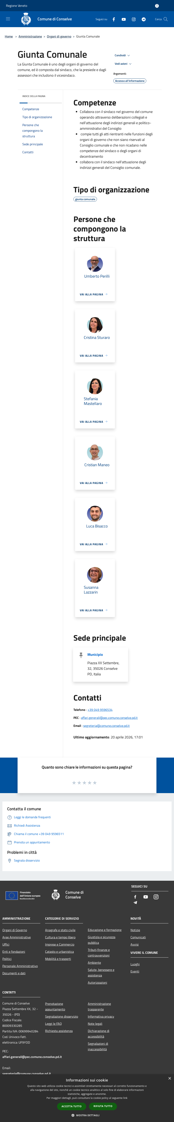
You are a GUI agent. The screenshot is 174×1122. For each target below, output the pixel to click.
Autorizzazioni (97, 982)
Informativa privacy (101, 1016)
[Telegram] (142, 19)
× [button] (169, 1078)
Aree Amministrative (16, 937)
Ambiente (94, 962)
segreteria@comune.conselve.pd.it (106, 725)
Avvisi (134, 944)
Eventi (134, 971)
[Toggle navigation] (8, 18)
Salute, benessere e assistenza (101, 972)
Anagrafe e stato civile (60, 930)
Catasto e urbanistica (59, 951)
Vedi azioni (124, 63)
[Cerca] (165, 19)
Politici (7, 958)
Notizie (135, 930)
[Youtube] (122, 19)
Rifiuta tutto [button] (103, 1106)
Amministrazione (30, 36)
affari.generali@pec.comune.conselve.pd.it (109, 717)
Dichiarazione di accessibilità (98, 1033)
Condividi (123, 55)
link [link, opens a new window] (125, 1098)
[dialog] (87, 1098)
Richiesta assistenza (59, 1030)
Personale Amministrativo (20, 966)
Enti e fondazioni (13, 951)
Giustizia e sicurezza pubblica (101, 940)
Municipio (95, 654)
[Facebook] (112, 19)
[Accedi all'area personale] (156, 5)
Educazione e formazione (105, 929)
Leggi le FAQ (53, 1023)
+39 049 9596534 (100, 709)
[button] (87, 1115)
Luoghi (135, 964)
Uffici (5, 944)
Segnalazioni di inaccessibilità (98, 1046)
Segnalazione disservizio (61, 1016)
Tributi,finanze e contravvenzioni (99, 952)
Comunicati (138, 937)
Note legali (95, 1023)
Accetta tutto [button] (72, 1106)
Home (9, 36)
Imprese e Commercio (59, 944)
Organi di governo (59, 36)
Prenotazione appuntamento (55, 1006)
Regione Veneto (16, 5)
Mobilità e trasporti (58, 958)
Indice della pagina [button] (33, 96)
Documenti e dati (14, 973)
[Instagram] (132, 19)
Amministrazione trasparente (99, 1006)
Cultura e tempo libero (60, 937)
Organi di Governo (14, 930)
